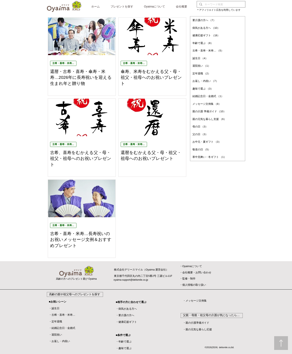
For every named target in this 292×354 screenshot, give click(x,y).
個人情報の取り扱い (194, 284)
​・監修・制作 (187, 278)
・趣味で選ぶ (124, 348)
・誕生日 (54, 308)
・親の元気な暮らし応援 (197, 329)
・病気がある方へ (126, 308)
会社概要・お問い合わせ (196, 272)
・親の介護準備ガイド (196, 322)
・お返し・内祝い (59, 341)
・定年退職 (55, 321)
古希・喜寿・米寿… (63, 63)
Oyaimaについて (192, 266)
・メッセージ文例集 (195, 300)
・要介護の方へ (125, 315)
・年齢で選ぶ (124, 341)
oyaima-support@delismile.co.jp (131, 279)
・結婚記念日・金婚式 (62, 327)
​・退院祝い (55, 334)
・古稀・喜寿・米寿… (62, 314)
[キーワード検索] (221, 4)
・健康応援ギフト (126, 321)
